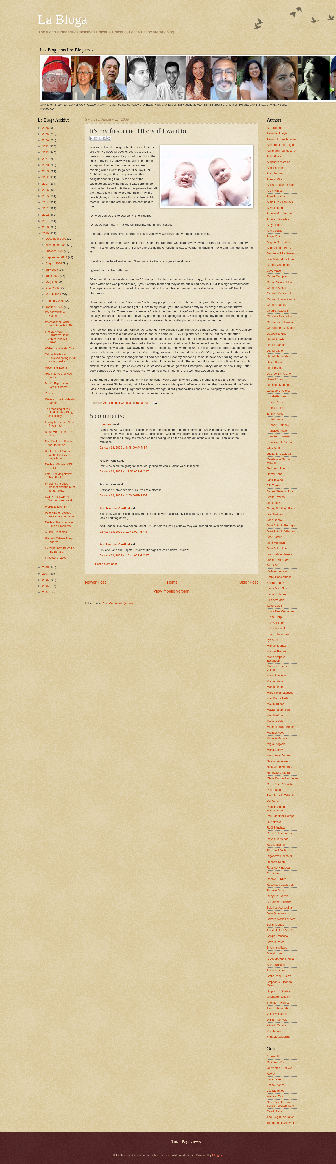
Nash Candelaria (277, 761)
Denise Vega (275, 367)
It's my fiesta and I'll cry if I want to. (60, 423)
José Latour (274, 537)
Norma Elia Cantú (278, 772)
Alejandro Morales (278, 162)
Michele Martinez (278, 738)
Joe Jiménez (275, 514)
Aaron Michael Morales (281, 139)
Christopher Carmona (280, 322)
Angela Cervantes (278, 242)
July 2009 (52, 269)
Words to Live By (56, 506)
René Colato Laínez (279, 833)
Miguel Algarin (276, 744)
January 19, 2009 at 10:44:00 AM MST (124, 555)
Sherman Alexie (277, 947)
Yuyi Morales (275, 1031)
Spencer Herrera (277, 970)
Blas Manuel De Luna (280, 259)
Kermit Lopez (275, 582)
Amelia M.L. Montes (279, 213)
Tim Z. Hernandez (278, 1008)
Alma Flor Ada (276, 196)
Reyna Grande (276, 844)
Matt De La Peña (278, 698)
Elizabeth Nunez (277, 396)
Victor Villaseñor (277, 1013)
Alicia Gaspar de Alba (280, 185)
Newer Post (95, 582)
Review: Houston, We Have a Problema (59, 524)
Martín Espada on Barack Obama (56, 385)
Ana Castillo (274, 230)
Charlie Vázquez (277, 310)
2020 (45, 165)
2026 (45, 127)
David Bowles (275, 362)
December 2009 (56, 238)
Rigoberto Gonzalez (279, 856)
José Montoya (276, 542)
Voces (49, 393)
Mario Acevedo (276, 675)
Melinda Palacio (277, 721)
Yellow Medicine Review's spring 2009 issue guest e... (60, 358)
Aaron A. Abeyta (277, 133)
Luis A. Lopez (275, 622)
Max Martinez (275, 704)
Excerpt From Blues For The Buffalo (60, 549)
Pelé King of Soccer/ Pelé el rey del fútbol (60, 514)
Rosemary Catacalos (280, 884)
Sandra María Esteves (281, 919)
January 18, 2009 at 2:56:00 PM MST (123, 495)
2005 (45, 586)
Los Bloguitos (275, 1090)
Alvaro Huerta (276, 207)
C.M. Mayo (274, 270)
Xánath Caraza (276, 1025)
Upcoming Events (56, 367)
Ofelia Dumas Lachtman (282, 778)
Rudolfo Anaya (276, 890)
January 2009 (55, 307)
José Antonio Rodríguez (282, 525)
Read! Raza (274, 1111)
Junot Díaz (274, 565)
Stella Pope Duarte (279, 976)
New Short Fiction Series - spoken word (280, 1103)
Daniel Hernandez (278, 356)
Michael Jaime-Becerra (281, 727)
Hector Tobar (275, 474)
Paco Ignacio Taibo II (280, 795)
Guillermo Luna (276, 468)
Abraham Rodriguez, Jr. (282, 150)
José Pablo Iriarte (278, 548)
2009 (45, 233)
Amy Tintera (274, 225)
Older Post (248, 582)
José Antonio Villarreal (281, 531)
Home (172, 582)
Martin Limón (275, 687)
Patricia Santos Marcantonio (276, 808)
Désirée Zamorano (279, 373)
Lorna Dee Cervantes (280, 611)
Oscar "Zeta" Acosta (280, 784)
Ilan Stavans (275, 480)
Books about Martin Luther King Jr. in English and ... (57, 454)
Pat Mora (273, 801)
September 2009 (57, 257)
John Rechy (274, 520)
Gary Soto (273, 447)
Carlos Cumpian (277, 276)
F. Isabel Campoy (278, 425)
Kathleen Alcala (277, 571)
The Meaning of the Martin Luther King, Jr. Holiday (59, 412)
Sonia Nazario (276, 964)
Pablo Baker (275, 789)
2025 (45, 134)
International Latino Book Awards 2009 (58, 323)
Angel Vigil (274, 236)
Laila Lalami (274, 1079)
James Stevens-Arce (280, 491)
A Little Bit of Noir (56, 532)
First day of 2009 (55, 557)
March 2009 (54, 294)
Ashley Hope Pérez (279, 247)
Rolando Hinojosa (278, 867)
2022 (45, 152)
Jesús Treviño (276, 497)
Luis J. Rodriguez (278, 634)
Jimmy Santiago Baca (281, 508)
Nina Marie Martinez (280, 767)
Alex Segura (275, 173)
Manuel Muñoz (276, 645)
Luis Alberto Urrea (278, 628)
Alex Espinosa (276, 167)
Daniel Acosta (276, 339)
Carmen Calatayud (279, 293)
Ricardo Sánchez (278, 850)
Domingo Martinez (278, 385)
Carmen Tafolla (276, 305)
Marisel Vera (275, 681)
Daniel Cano (275, 350)
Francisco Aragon (278, 430)
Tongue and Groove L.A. (282, 1122)
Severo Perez (275, 942)
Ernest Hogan (276, 419)
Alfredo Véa (274, 179)
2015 (45, 196)
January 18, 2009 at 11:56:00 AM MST (124, 471)
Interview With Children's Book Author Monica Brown (57, 337)
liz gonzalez (274, 605)
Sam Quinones (276, 913)
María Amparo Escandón (276, 658)
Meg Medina (275, 715)
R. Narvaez (274, 822)
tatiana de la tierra (278, 996)
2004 (45, 592)
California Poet (276, 1062)
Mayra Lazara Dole (279, 709)
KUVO (271, 1073)
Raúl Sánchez (276, 827)
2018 (45, 177)
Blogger (217, 1155)
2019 (45, 171)
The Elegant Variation (280, 1117)
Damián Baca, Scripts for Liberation (59, 443)
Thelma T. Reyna (278, 1002)
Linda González (277, 588)
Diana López (275, 379)
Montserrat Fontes (278, 755)
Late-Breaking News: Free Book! (58, 475)
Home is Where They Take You (58, 540)
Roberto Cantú (276, 862)
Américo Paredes (278, 219)
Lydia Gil (272, 640)
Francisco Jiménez (279, 436)
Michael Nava (275, 732)
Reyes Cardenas (277, 839)
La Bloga (63, 19)
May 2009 (52, 282)
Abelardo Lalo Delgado (281, 145)
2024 (45, 140)
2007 (45, 573)
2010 (45, 227)
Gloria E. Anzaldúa (279, 453)
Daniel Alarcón (276, 345)
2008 (45, 567)
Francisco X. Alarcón (280, 442)
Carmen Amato (276, 287)
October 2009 (55, 251)
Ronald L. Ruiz (276, 879)
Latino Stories (276, 1085)
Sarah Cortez (275, 924)
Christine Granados (279, 316)
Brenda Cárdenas (278, 265)
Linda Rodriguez (277, 594)
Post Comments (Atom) (118, 603)
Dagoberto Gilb (276, 333)
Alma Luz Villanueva (280, 202)
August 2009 (54, 263)
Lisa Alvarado (275, 600)
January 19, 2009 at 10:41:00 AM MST (124, 531)
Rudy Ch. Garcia (277, 896)
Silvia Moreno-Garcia (280, 959)
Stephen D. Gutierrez (280, 991)
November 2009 (56, 245)
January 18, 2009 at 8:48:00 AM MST (123, 447)
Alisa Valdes (275, 190)
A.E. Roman (274, 127)
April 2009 (53, 288)
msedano (106, 424)
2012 (45, 214)
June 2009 (53, 276)
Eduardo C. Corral (278, 390)
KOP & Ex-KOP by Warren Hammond (58, 498)
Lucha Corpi (274, 617)
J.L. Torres (273, 485)
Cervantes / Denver (279, 1068)
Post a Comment (106, 564)
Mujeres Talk (275, 1096)
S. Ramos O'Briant (279, 902)
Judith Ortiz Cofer (278, 560)
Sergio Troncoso (277, 936)
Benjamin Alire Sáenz (280, 253)
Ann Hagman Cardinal (117, 402)
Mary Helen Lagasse (280, 692)
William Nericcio (277, 1019)
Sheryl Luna (274, 953)
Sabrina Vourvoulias (280, 907)
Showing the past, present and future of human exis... (60, 487)
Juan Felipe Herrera (279, 554)
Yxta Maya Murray (278, 1036)
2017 (45, 183)
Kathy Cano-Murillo (279, 577)
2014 (45, 202)
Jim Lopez (273, 502)
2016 (45, 189)
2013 (45, 208)
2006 (45, 580)
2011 (45, 221)
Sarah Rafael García (280, 930)
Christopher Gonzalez (281, 327)
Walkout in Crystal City (59, 348)
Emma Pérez (275, 402)
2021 (45, 158)
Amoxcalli (273, 1056)
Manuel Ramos (276, 651)
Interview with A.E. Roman (57, 313)
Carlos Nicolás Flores (280, 282)
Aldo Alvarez (275, 156)
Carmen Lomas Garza (281, 299)
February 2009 (55, 300)
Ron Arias (273, 873)
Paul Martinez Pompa (280, 816)
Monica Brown (276, 749)
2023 (45, 146)
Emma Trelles (276, 407)
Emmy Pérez (275, 413)
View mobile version (171, 591)
